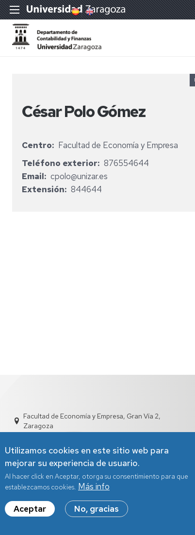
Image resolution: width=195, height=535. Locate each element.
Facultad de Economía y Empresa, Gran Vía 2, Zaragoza (92, 421)
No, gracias (96, 514)
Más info (94, 491)
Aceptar (30, 514)
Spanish (74, 11)
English (89, 11)
